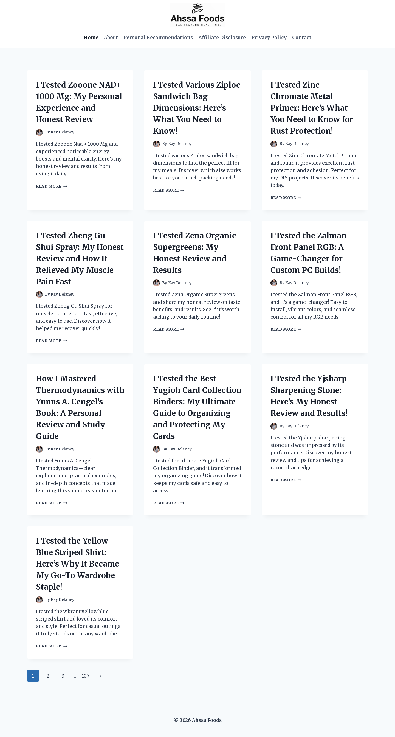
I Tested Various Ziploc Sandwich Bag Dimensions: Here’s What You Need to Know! (196, 108)
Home (91, 38)
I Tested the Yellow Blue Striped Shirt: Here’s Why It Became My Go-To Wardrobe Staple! (77, 564)
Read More (51, 186)
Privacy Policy (269, 38)
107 (85, 676)
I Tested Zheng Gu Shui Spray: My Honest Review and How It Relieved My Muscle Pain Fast (80, 259)
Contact (301, 38)
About (111, 38)
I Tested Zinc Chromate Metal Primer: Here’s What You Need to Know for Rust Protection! (311, 108)
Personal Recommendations (158, 38)
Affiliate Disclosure (222, 38)
